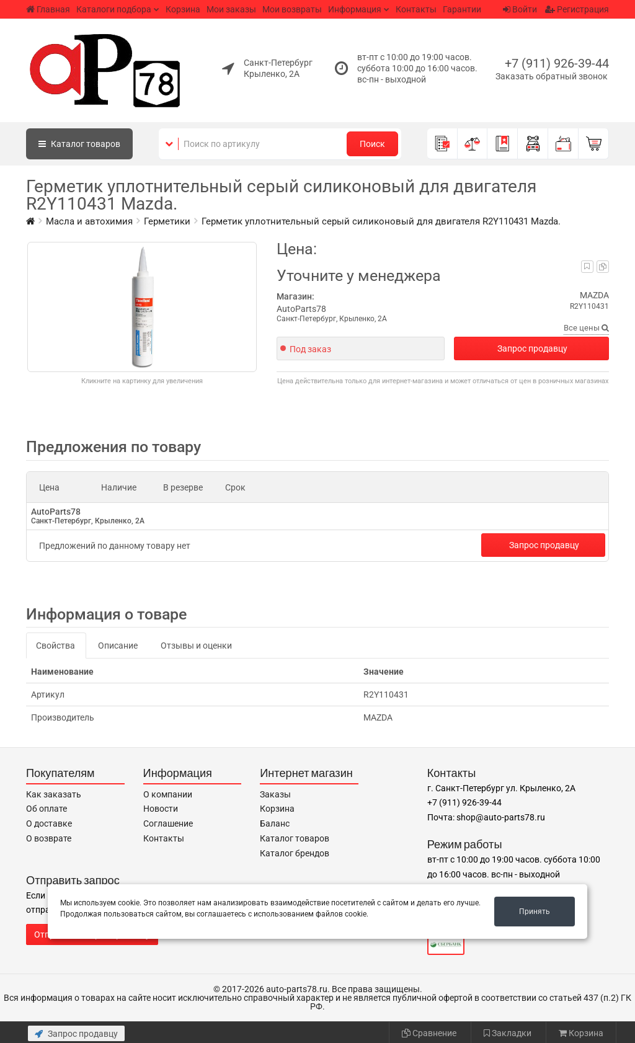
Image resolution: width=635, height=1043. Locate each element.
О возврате (48, 838)
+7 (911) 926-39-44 (557, 63)
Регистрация (577, 9)
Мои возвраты (292, 9)
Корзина (183, 9)
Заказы (275, 794)
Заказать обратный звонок (551, 76)
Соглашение (168, 823)
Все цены (586, 327)
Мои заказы (231, 9)
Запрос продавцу (532, 348)
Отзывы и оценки (196, 645)
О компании (167, 794)
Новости (160, 809)
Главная (48, 9)
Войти (520, 9)
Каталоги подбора (113, 9)
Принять (534, 911)
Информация (354, 9)
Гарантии (462, 9)
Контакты (416, 9)
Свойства (55, 645)
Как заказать (53, 794)
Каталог (79, 144)
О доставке (49, 823)
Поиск (372, 144)
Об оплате (46, 809)
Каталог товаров (294, 838)
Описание (118, 645)
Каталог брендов (294, 853)
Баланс (275, 823)
